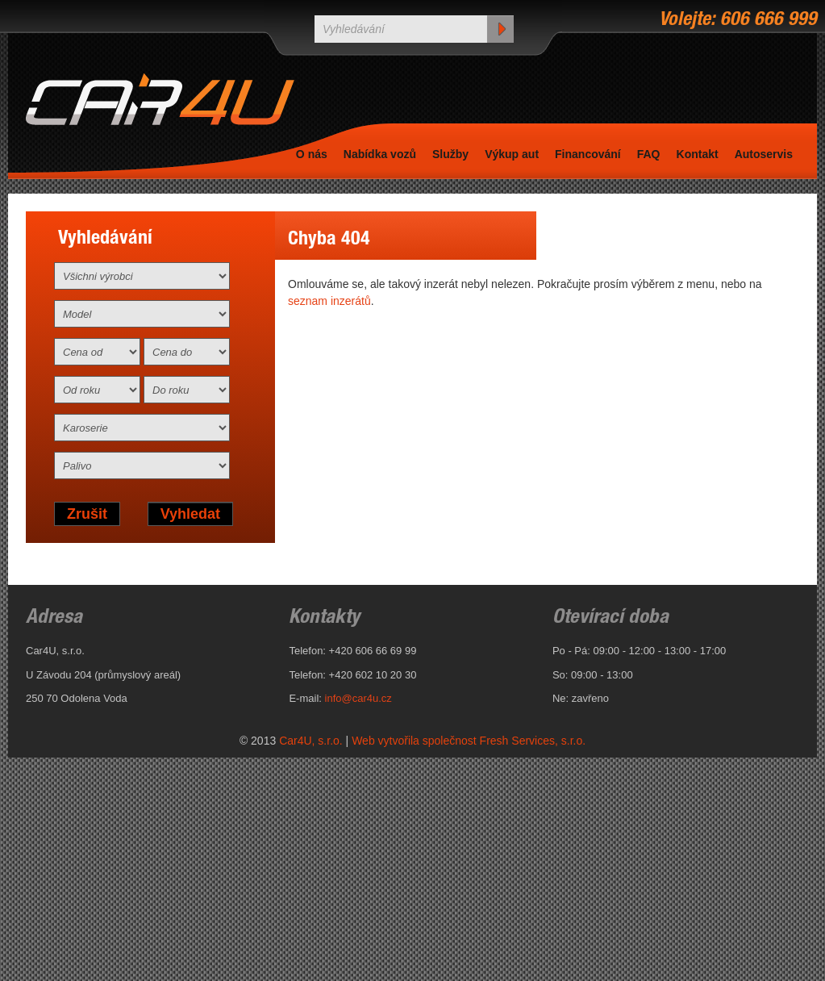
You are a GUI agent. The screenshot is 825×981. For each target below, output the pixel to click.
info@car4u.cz (358, 698)
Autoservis (764, 154)
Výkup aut (512, 154)
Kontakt (698, 154)
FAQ (648, 154)
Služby (450, 154)
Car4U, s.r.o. (311, 740)
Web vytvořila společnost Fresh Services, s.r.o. (468, 740)
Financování (588, 154)
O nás (311, 154)
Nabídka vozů (380, 154)
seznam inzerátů (329, 300)
